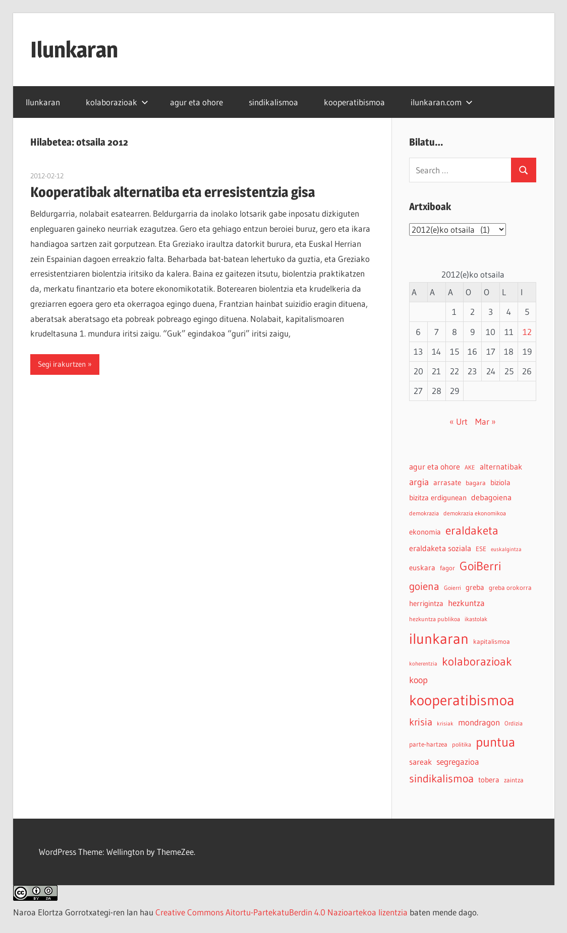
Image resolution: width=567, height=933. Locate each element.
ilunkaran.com (442, 102)
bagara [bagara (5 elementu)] (476, 483)
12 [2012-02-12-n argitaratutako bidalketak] (527, 331)
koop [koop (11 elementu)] (418, 680)
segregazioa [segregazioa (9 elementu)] (457, 762)
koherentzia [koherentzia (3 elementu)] (423, 663)
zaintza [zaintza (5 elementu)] (514, 780)
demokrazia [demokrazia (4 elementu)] (424, 513)
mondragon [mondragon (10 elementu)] (479, 722)
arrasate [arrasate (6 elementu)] (447, 482)
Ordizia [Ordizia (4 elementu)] (513, 723)
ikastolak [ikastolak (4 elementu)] (476, 619)
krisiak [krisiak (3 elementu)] (445, 723)
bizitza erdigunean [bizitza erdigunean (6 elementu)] (438, 497)
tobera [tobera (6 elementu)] (488, 779)
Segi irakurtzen (62, 364)
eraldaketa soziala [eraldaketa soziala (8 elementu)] (440, 548)
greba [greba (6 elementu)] (475, 587)
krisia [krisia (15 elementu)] (420, 722)
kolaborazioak (117, 102)
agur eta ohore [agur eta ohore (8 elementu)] (434, 466)
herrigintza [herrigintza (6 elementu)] (426, 603)
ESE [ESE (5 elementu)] (481, 549)
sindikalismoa (273, 102)
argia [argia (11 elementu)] (419, 482)
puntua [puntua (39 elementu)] (495, 742)
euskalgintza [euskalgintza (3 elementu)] (506, 549)
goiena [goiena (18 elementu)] (424, 586)
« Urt (458, 421)
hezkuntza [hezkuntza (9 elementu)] (466, 603)
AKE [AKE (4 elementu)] (470, 467)
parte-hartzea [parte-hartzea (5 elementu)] (428, 744)
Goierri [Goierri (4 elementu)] (452, 587)
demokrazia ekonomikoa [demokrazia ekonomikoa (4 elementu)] (474, 513)
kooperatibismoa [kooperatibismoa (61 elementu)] (462, 700)
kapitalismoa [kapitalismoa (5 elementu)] (491, 641)
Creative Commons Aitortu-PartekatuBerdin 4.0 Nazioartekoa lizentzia (281, 912)
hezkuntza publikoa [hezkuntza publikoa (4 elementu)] (434, 619)
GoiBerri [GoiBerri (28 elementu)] (480, 566)
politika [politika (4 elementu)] (461, 744)
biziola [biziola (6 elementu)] (500, 482)
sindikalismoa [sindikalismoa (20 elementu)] (441, 778)
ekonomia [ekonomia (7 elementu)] (425, 532)
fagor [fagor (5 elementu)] (447, 568)
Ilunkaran (74, 49)
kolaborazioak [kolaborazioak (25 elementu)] (477, 661)
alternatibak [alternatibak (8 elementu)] (501, 466)
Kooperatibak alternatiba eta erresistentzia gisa (172, 192)
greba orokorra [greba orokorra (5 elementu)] (510, 587)
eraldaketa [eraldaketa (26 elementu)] (471, 530)
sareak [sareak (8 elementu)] (420, 762)
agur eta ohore (196, 102)
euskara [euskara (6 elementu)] (422, 567)
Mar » (485, 421)
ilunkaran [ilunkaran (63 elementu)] (439, 638)
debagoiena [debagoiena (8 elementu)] (491, 497)
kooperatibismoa (354, 102)
